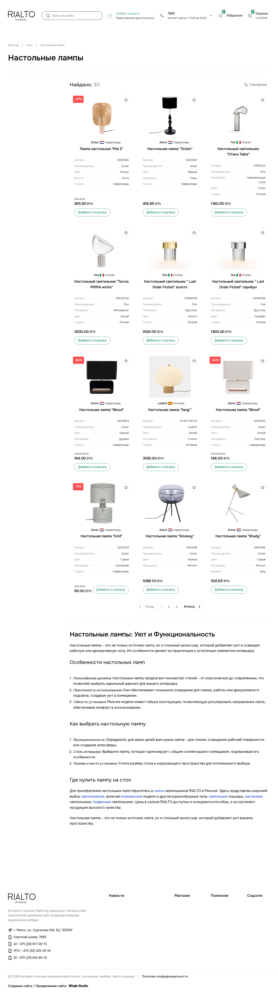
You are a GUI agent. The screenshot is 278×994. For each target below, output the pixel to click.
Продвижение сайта (51, 986)
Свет (29, 45)
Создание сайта (20, 986)
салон (159, 835)
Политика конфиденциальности (165, 976)
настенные (254, 840)
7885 (171, 15)
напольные (218, 840)
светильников (92, 840)
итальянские (131, 840)
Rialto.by (13, 45)
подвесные (102, 846)
